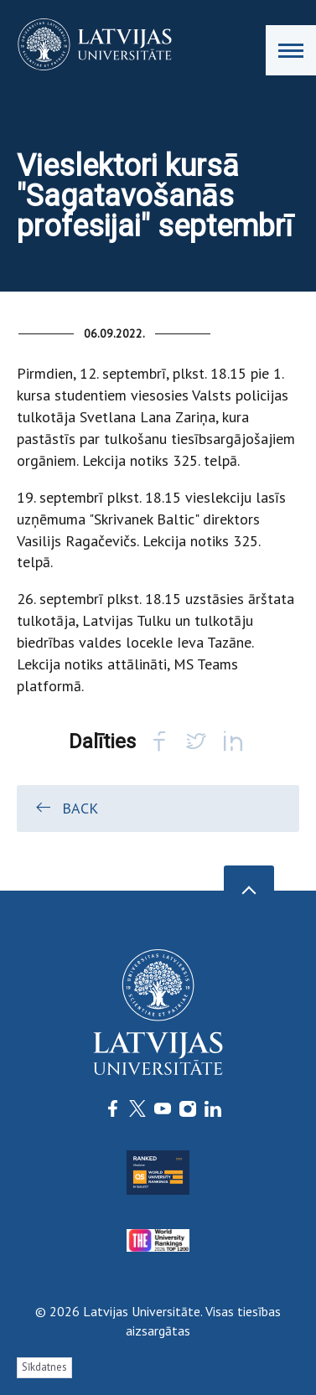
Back (66, 808)
